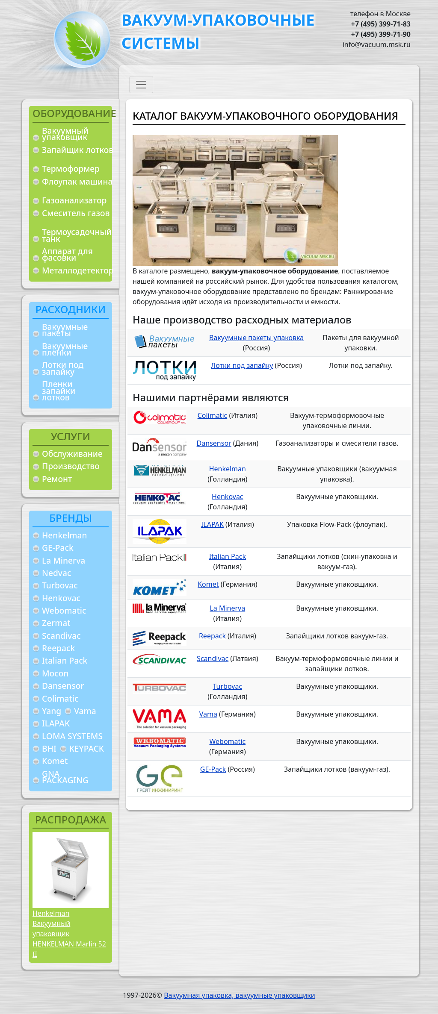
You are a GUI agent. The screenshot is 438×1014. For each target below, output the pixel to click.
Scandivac (61, 635)
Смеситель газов (76, 213)
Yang (51, 710)
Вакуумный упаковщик (65, 134)
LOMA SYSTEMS (72, 736)
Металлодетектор (78, 270)
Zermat (56, 622)
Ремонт (57, 478)
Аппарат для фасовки (67, 254)
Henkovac (61, 598)
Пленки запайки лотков (58, 390)
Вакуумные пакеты (65, 330)
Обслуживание (72, 453)
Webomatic (64, 610)
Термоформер (71, 168)
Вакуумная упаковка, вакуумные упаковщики (239, 995)
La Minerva (63, 560)
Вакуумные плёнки (65, 349)
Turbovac (60, 585)
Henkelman (64, 535)
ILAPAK (56, 723)
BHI (49, 748)
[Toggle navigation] (141, 84)
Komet (55, 760)
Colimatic (60, 698)
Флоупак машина (77, 181)
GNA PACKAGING (65, 777)
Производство (71, 465)
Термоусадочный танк (77, 235)
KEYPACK (86, 748)
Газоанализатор (74, 200)
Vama (85, 710)
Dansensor (63, 685)
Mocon (55, 673)
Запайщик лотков (77, 149)
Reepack (58, 648)
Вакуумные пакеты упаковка (256, 337)
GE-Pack (58, 547)
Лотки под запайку (62, 368)
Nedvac (56, 572)
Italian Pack (64, 660)
